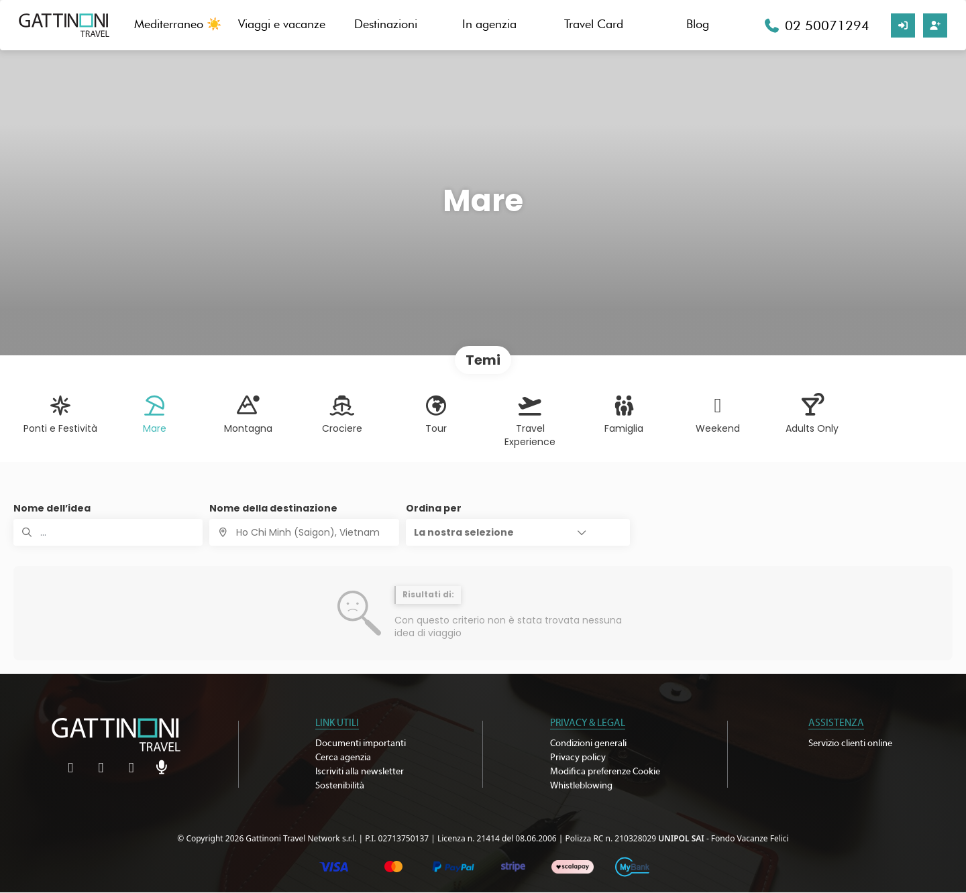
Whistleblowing (581, 785)
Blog (697, 24)
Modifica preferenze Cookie (605, 771)
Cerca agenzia (343, 757)
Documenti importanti (360, 743)
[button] (518, 532)
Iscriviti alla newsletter (359, 771)
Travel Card (593, 24)
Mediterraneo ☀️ (177, 24)
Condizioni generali (588, 743)
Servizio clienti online (850, 743)
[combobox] (303, 532)
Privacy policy (578, 757)
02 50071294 (827, 25)
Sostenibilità (339, 785)
